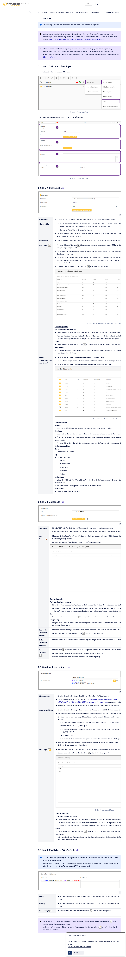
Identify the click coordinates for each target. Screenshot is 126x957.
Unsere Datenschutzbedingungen (79, 947)
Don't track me (78, 953)
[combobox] (109, 4)
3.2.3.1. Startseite (49, 57)
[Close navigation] (30, 12)
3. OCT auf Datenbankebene (80, 12)
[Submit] (97, 4)
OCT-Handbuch (26, 4)
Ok (70, 953)
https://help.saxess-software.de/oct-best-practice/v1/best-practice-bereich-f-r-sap (77, 39)
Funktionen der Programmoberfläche (59, 12)
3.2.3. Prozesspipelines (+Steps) (111, 12)
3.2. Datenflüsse (94, 12)
